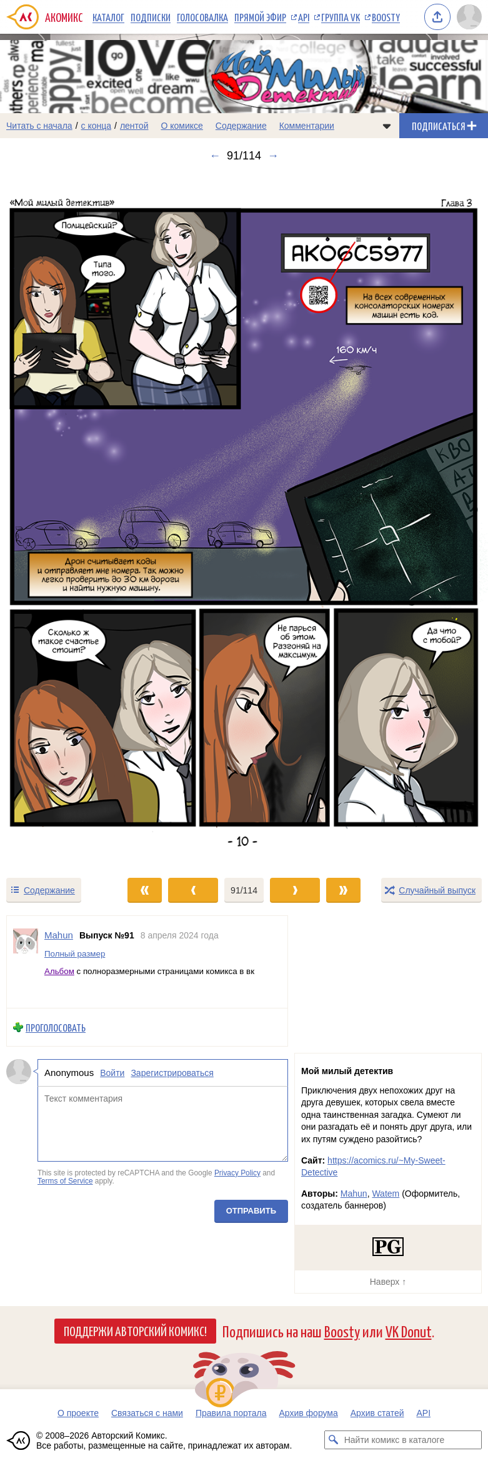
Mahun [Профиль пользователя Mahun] (58, 935)
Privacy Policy (237, 1172)
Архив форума (308, 1413)
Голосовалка (202, 17)
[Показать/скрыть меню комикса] (386, 125)
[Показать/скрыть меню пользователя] (469, 17)
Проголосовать (56, 1026)
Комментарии (306, 126)
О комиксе (181, 126)
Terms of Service (65, 1181)
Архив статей (377, 1413)
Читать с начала (39, 126)
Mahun (354, 1194)
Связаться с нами (147, 1413)
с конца (96, 126)
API (303, 17)
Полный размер (74, 953)
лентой (134, 126)
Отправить (251, 1210)
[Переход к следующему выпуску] (244, 519)
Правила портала (231, 1413)
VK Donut (409, 1330)
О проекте (78, 1413)
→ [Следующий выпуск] (273, 155)
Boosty (386, 17)
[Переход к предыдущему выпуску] (61, 519)
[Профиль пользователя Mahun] (25, 961)
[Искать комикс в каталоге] (333, 1440)
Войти (112, 1073)
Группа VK (340, 17)
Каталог (108, 17)
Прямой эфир (260, 17)
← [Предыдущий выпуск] (215, 155)
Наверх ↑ (388, 1282)
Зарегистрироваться (172, 1073)
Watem (385, 1194)
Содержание (241, 126)
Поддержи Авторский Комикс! (135, 1330)
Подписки (151, 17)
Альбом (59, 971)
